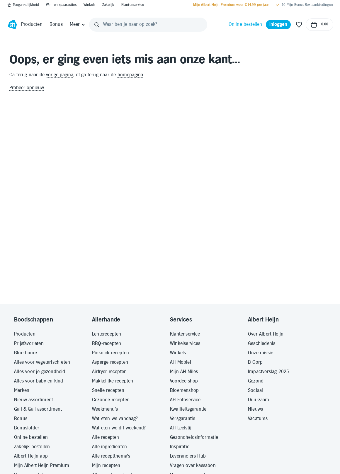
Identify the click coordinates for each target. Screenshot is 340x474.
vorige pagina (59, 75)
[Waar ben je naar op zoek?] (148, 25)
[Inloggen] (278, 24)
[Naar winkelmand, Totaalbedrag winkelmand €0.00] (319, 25)
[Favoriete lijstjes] (299, 25)
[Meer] (77, 25)
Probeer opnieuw (26, 88)
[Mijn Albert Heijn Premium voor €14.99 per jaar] (231, 5)
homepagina (130, 75)
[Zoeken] (97, 25)
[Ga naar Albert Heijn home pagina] (12, 25)
